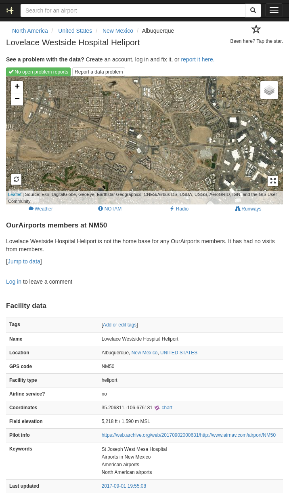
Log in (13, 281)
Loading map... (141, 140)
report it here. (197, 59)
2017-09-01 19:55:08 (124, 486)
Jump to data (24, 261)
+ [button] (17, 87)
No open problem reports (38, 72)
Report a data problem (99, 72)
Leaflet (14, 194)
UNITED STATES (178, 353)
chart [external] (163, 407)
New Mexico (145, 353)
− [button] (17, 99)
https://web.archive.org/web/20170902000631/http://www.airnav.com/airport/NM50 (189, 435)
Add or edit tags (119, 325)
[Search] (253, 10)
